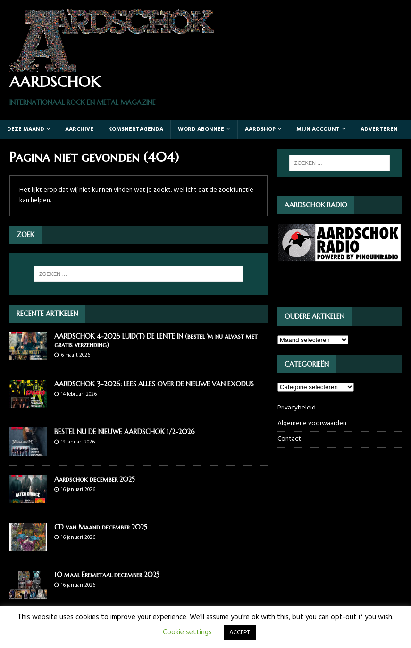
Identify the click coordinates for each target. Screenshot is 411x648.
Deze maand (25, 129)
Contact (289, 439)
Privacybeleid (296, 408)
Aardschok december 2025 (94, 479)
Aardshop (260, 129)
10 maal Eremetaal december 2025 (106, 575)
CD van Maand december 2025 (100, 527)
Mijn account (318, 129)
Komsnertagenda (135, 129)
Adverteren (379, 129)
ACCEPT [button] (239, 633)
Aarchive (79, 129)
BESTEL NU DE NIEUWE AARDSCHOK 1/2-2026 (124, 431)
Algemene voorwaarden (311, 423)
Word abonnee (201, 129)
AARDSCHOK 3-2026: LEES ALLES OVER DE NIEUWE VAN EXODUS (154, 384)
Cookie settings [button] (187, 632)
